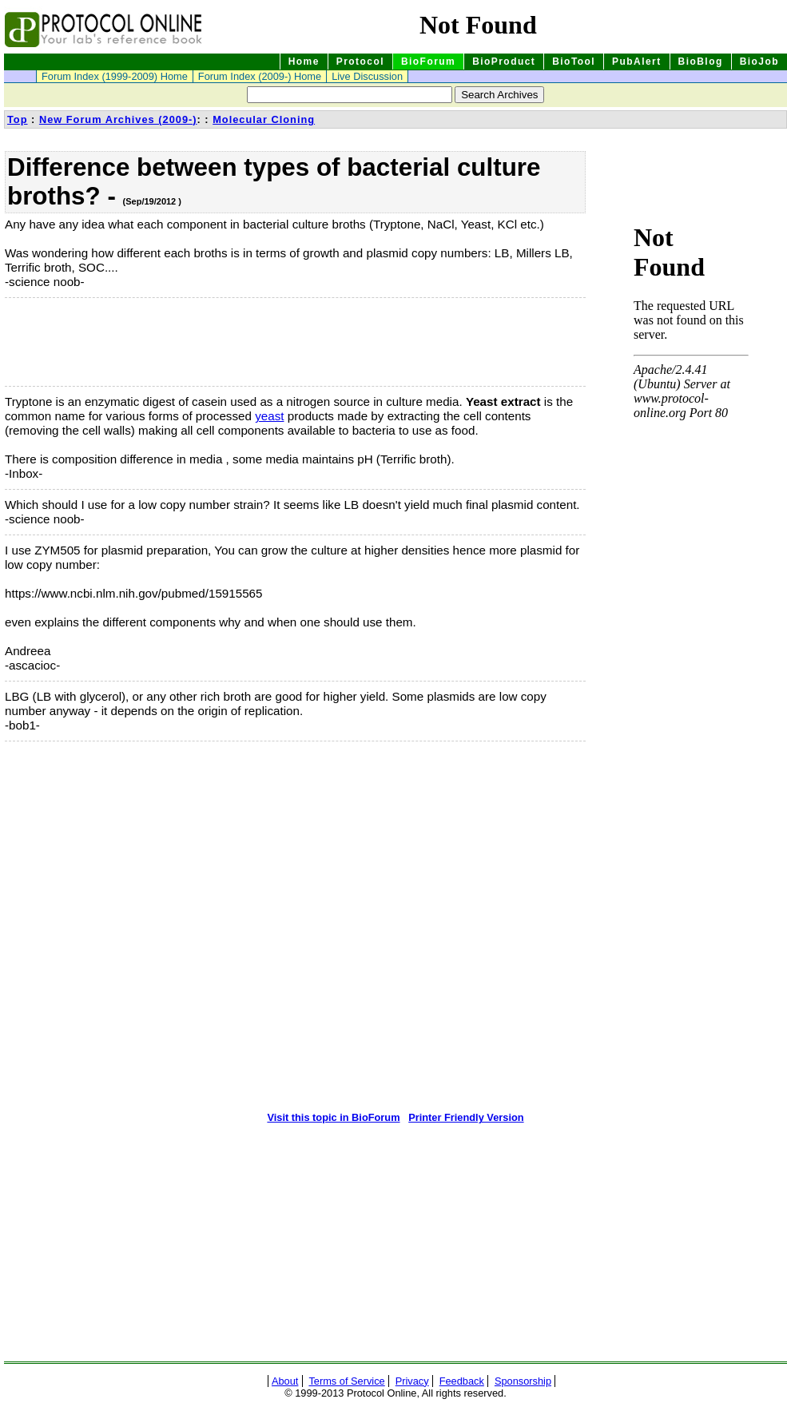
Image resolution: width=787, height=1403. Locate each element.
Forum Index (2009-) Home (259, 76)
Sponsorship (523, 1381)
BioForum (428, 61)
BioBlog (700, 61)
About (285, 1381)
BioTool (573, 61)
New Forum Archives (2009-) (118, 119)
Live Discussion (367, 76)
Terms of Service (346, 1381)
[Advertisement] (85, 342)
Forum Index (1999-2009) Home (115, 76)
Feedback (461, 1381)
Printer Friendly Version (465, 1117)
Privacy (412, 1381)
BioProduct (503, 61)
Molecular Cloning (264, 119)
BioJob (759, 61)
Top (17, 119)
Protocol (360, 61)
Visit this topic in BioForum (333, 1117)
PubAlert (637, 61)
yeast (269, 416)
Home (304, 61)
